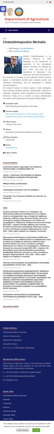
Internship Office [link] (9, 415)
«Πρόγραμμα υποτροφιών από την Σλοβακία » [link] (21, 190)
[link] (3, 9)
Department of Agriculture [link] (27, 19)
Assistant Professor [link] (21, 51)
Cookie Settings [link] (22, 430)
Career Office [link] (8, 419)
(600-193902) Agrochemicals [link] (33, 117)
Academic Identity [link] (9, 411)
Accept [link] (36, 430)
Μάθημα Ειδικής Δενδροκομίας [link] (15, 184)
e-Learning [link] (7, 403)
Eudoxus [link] (6, 407)
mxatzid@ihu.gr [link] (11, 148)
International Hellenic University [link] (14, 396)
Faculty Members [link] (27, 48)
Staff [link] (5, 38)
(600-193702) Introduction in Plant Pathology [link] (21, 114)
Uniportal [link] (6, 399)
